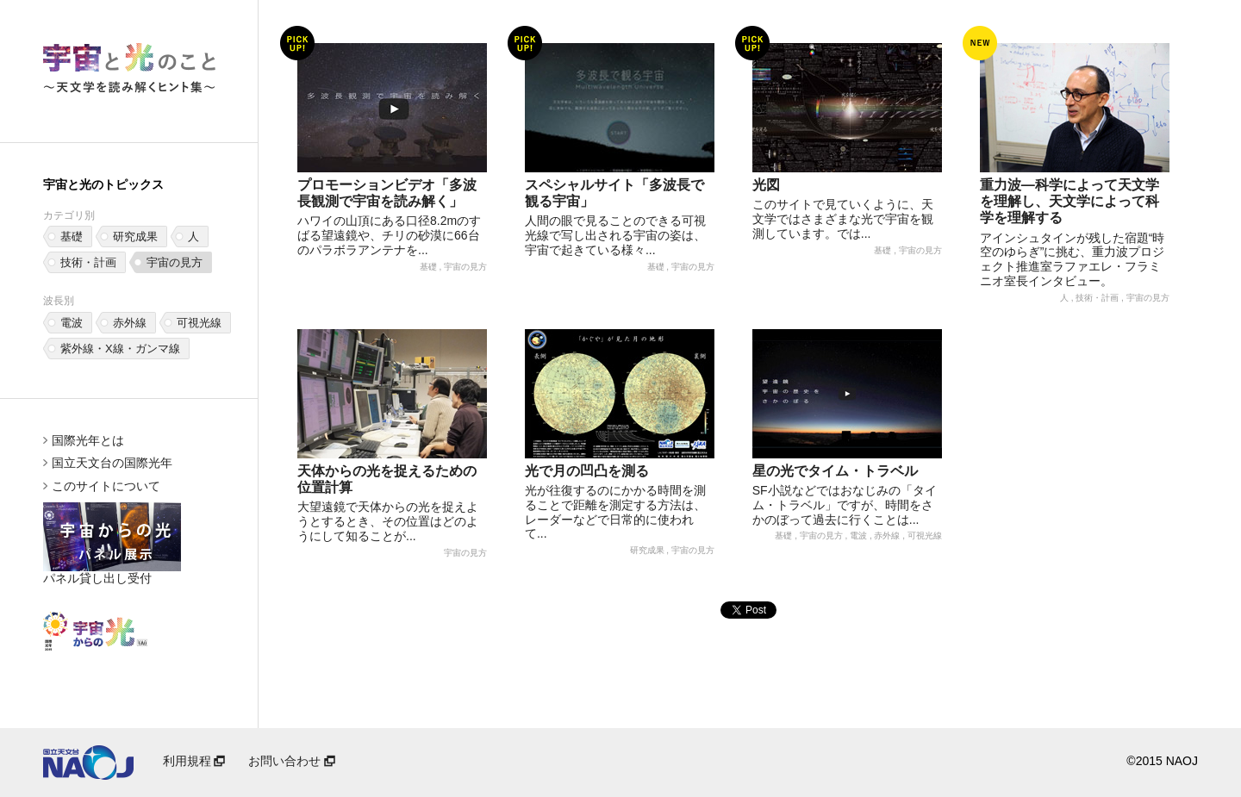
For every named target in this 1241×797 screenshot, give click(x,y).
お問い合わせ (293, 761)
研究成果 (135, 236)
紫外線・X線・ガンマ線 (120, 348)
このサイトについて (106, 486)
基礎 (71, 236)
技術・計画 (88, 262)
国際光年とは (88, 440)
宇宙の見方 (175, 262)
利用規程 (195, 761)
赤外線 (130, 322)
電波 (71, 322)
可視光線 (199, 322)
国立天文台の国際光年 (112, 463)
